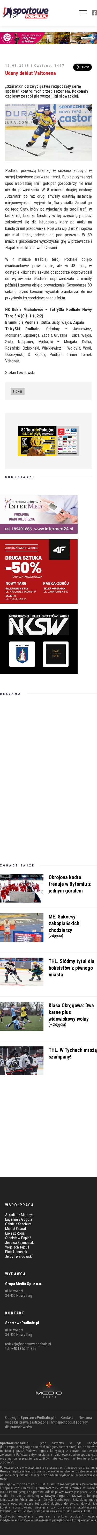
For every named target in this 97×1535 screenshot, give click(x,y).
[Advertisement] (39, 779)
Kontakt (67, 1417)
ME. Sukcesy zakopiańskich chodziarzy (73, 925)
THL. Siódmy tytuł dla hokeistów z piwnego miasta (71, 968)
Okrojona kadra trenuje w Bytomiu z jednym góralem (70, 884)
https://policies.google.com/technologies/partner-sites (38, 1447)
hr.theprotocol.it (63, 1422)
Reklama (85, 1417)
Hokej (17, 391)
